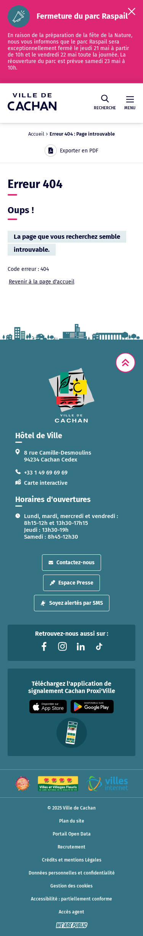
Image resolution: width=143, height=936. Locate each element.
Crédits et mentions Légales (71, 860)
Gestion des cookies (71, 886)
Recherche (105, 102)
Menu (129, 103)
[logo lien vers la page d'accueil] (71, 395)
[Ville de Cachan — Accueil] (32, 108)
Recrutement (71, 847)
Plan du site (71, 821)
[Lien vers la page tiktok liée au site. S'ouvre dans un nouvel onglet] (99, 646)
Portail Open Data (72, 834)
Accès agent (71, 912)
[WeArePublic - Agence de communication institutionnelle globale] (72, 925)
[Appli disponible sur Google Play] (92, 706)
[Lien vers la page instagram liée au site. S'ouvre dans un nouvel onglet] (62, 646)
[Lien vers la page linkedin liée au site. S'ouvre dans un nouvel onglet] (81, 646)
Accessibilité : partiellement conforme (71, 899)
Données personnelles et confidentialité (72, 873)
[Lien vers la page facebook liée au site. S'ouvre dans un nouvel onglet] (44, 646)
